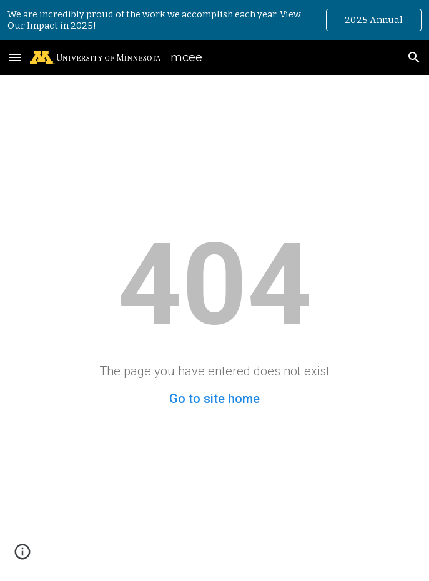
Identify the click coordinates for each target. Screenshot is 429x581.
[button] (15, 57)
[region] (214, 20)
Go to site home (214, 398)
